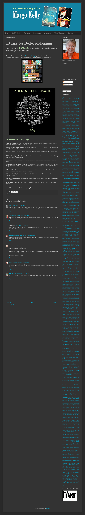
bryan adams (64, 153)
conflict (63, 173)
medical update (76, 295)
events (67, 202)
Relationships (77, 361)
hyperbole (70, 239)
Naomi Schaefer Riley (72, 311)
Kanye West (64, 264)
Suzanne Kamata (76, 404)
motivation (69, 305)
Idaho (66, 241)
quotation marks (69, 354)
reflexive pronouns (68, 361)
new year (66, 320)
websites (63, 453)
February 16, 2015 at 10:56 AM (23, 215)
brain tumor (74, 149)
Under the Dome (65, 443)
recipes (70, 360)
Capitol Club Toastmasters (74, 158)
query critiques (65, 352)
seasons (63, 376)
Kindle (71, 271)
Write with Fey (76, 461)
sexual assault (72, 380)
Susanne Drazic (70, 404)
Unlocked (27, 33)
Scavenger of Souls (72, 373)
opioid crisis (68, 328)
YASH (71, 481)
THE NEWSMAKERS (70, 427)
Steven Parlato (76, 397)
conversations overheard (67, 175)
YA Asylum (69, 479)
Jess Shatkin (73, 258)
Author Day (73, 121)
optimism (71, 328)
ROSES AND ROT (67, 367)
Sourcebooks (72, 390)
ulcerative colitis (68, 441)
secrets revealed (76, 376)
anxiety (70, 115)
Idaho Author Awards (71, 241)
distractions (74, 189)
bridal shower (73, 151)
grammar (77, 221)
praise (75, 341)
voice (78, 448)
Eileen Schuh (67, 195)
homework (68, 234)
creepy (78, 178)
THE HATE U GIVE (74, 421)
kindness (64, 272)
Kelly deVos (77, 267)
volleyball (64, 450)
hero (73, 231)
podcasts (71, 338)
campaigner (71, 156)
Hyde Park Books (65, 239)
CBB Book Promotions (70, 159)
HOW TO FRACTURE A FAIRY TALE (72, 235)
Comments (66, 84)
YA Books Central (74, 479)
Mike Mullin (76, 301)
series (68, 380)
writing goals (71, 471)
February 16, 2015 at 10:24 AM (21, 205)
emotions (72, 199)
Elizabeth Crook (68, 198)
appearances (65, 117)
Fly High (77, 212)
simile (69, 384)
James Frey (67, 254)
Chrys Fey (70, 166)
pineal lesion (66, 337)
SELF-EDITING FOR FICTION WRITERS (70, 377)
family (66, 205)
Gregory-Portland (73, 224)
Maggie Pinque (73, 288)
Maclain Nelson (68, 288)
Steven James (71, 397)
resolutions (71, 364)
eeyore (63, 195)
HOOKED (74, 234)
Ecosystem (77, 192)
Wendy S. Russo (67, 454)
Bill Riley (71, 132)
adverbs (68, 105)
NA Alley (67, 310)
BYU (65, 155)
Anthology (75, 114)
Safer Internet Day (70, 368)
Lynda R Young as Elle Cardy (15, 235)
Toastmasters (71, 437)
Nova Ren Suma (68, 322)
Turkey (70, 440)
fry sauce (70, 215)
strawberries (64, 401)
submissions (76, 401)
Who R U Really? (16, 33)
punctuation (64, 351)
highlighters (71, 232)
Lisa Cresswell (68, 282)
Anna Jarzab (77, 112)
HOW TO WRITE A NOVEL (73, 238)
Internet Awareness (76, 251)
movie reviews (74, 305)
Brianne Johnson (67, 151)
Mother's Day (77, 304)
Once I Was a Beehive (75, 324)
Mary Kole (71, 294)
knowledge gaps (72, 272)
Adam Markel (76, 102)
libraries (67, 281)
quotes (74, 354)
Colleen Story (71, 169)
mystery (70, 308)
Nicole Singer (64, 321)
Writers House (68, 467)
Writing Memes (73, 472)
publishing (69, 350)
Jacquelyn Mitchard (73, 252)
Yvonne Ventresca (76, 482)
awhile (76, 124)
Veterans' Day (64, 448)
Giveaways (67, 219)
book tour (64, 146)
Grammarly (64, 222)
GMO (71, 219)
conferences (76, 172)
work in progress (72, 460)
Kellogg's (67, 267)
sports (67, 393)
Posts (65, 82)
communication (65, 172)
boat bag (69, 138)
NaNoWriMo (64, 311)
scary (67, 373)
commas (77, 171)
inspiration (73, 250)
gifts (76, 218)
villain (71, 448)
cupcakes (77, 181)
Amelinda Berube (76, 109)
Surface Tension (65, 403)
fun (78, 215)
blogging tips (11, 193)
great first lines (76, 222)
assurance (77, 118)
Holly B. (64, 234)
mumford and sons (68, 307)
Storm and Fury (65, 400)
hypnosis (73, 239)
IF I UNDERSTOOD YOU (74, 245)
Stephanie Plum (70, 396)
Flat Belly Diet (74, 211)
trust (78, 438)
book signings (71, 145)
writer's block (65, 464)
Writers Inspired (76, 467)
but (72, 153)
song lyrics (67, 388)
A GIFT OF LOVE (69, 98)
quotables (64, 354)
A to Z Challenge (73, 101)
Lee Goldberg (67, 278)
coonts (73, 175)
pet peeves (75, 335)
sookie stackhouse (73, 388)
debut (69, 188)
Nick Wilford (12, 205)
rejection (73, 361)
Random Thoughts (69, 357)
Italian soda (64, 252)
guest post (67, 225)
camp (68, 156)
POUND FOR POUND (70, 341)
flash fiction (69, 211)
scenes (78, 373)
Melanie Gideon (65, 297)
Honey (71, 234)
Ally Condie (68, 108)
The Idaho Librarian (74, 423)
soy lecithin (77, 390)
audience (75, 119)
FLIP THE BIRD (65, 212)
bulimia (70, 153)
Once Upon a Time (66, 325)
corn (75, 175)
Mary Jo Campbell (65, 294)
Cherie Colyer (64, 163)
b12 (78, 124)
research (67, 364)
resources (74, 364)
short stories (72, 383)
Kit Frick (67, 272)
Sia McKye (77, 383)
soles (63, 387)
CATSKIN (64, 159)
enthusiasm (67, 201)
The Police (69, 428)
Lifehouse (71, 281)
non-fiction (71, 321)
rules (63, 368)
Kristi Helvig (77, 272)
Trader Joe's (72, 438)
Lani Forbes (70, 274)
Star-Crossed (77, 394)
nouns (63, 322)
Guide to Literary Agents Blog (74, 225)
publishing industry (75, 350)
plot (68, 338)
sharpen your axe (65, 381)
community (71, 172)
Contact (70, 33)
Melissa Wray (69, 298)
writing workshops (74, 475)
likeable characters (76, 281)
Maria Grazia (64, 291)
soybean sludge (65, 391)
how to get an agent (66, 237)
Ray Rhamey (64, 358)
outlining (63, 331)
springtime (75, 393)
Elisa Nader (64, 196)
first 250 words (69, 209)
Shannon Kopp (76, 380)
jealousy (66, 257)
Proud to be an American (66, 347)
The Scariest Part (74, 430)
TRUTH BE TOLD (65, 440)
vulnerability (72, 450)
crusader (73, 181)
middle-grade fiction (70, 301)
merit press (76, 300)
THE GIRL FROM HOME (74, 420)
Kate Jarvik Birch (74, 265)
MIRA (75, 302)
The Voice (72, 433)
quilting (77, 352)
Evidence (70, 202)
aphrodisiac (73, 115)
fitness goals (64, 211)
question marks (72, 352)
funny (63, 216)
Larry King (75, 274)
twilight (74, 440)
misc (78, 303)
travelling (75, 438)
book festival (74, 141)
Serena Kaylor (64, 380)
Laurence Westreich (72, 275)
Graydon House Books (70, 222)
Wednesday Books (72, 453)
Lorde (63, 287)
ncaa (76, 317)
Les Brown (77, 278)
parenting (64, 334)
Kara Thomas (69, 264)
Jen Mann (70, 257)
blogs (16, 193)
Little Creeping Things (69, 284)
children (69, 163)
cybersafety (68, 182)
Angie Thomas (67, 112)
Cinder (63, 168)
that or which (70, 411)
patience (77, 334)
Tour (68, 438)
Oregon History (76, 328)
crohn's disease (65, 181)
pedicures (64, 335)
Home (32, 302)
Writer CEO (70, 463)
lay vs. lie (77, 275)
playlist (66, 338)
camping (75, 156)
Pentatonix (71, 335)
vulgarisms (68, 450)
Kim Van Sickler (12, 273)
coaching (66, 169)
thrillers (77, 434)
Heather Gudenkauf (68, 231)
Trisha (10, 245)
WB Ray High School (75, 451)
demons (72, 188)
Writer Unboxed (76, 463)
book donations (68, 141)
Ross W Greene (73, 367)
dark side (67, 184)
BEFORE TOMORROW (70, 128)
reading (67, 360)
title (68, 437)
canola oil (67, 158)
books (77, 146)
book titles (77, 145)
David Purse (69, 185)
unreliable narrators (75, 444)
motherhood (64, 305)
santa (78, 368)
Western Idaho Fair (73, 454)
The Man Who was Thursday (71, 424)
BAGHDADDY (65, 125)
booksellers (64, 148)
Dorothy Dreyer (65, 192)
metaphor (64, 301)
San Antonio (75, 368)
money (67, 304)
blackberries (77, 134)
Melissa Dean (76, 297)
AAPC (66, 102)
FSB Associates (75, 215)
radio (67, 355)
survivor (75, 403)
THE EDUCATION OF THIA (70, 414)
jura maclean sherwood (69, 262)
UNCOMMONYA (20, 193)
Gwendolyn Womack (66, 227)
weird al (77, 453)
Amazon (64, 109)
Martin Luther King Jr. (70, 292)
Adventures (64, 105)
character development (67, 161)
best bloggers (71, 129)
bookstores (73, 148)
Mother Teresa (71, 304)
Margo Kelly (76, 290)
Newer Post (8, 302)
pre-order (77, 341)
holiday (77, 232)
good (63, 221)
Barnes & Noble (76, 125)
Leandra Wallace (13, 262)
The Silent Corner (76, 431)
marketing (64, 292)
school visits (70, 374)
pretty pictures (71, 344)
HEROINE (75, 231)
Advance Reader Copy (74, 104)
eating (73, 192)
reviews (78, 364)
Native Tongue (65, 317)
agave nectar (72, 105)
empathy (76, 199)
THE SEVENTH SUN (69, 431)
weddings (67, 453)
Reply (10, 210)
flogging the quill (72, 212)
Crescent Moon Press (65, 179)
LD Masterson (64, 277)
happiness (68, 228)
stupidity (72, 401)
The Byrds (75, 411)
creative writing (74, 178)
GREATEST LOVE (66, 224)
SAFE (66, 368)
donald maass (76, 191)
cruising (70, 181)
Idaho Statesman (71, 244)
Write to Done (70, 461)
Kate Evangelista (67, 265)
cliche (77, 168)
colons (78, 169)
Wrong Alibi (72, 478)
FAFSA (63, 205)
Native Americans (76, 315)
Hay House (72, 229)
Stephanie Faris (12, 215)
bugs (68, 153)
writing (64, 469)
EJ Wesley (72, 195)
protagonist (77, 345)
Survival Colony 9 (71, 403)
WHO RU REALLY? (66, 457)
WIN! (78, 457)
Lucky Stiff (69, 287)
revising (64, 366)
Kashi (72, 264)
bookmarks (69, 146)
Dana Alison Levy (76, 182)
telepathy (73, 408)
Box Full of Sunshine (68, 149)
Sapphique (64, 370)
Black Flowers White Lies (70, 134)
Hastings (66, 229)
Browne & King (76, 152)
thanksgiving (64, 411)
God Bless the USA (76, 219)
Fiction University (65, 208)
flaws (78, 211)
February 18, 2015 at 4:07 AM (23, 273)
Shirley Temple (67, 383)
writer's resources (72, 466)
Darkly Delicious (72, 184)
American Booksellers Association (68, 111)
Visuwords (74, 448)
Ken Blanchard (70, 268)
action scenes (71, 102)
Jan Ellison (72, 254)
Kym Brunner (65, 274)
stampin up (73, 394)
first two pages (76, 209)
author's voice (69, 122)
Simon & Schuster (73, 384)
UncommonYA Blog (30, 56)
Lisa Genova (74, 282)
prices (76, 344)
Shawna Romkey (72, 381)
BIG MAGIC (67, 132)
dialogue (64, 189)
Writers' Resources (59, 33)
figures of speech (71, 208)
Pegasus (67, 335)
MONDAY (64, 304)
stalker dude (69, 394)
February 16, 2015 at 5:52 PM (29, 235)
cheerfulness (71, 162)
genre (69, 218)
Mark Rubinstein (76, 291)
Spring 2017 (71, 393)
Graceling (72, 221)
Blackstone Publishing (66, 135)
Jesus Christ (77, 258)
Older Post (55, 302)
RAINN (70, 355)
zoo (63, 485)
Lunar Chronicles (74, 287)
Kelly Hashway (65, 268)
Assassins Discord (72, 118)
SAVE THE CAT (75, 370)
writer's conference (72, 464)
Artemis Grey (76, 117)
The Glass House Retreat (66, 421)
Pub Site (77, 347)
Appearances (47, 33)
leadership (69, 277)
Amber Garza (69, 109)
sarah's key (69, 370)
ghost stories (73, 218)
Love (66, 287)
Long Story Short (76, 285)
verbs (78, 447)
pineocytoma (71, 337)
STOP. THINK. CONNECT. (73, 398)
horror (78, 234)
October (72, 322)
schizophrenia (64, 374)
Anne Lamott (64, 114)
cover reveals (65, 178)
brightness (77, 151)
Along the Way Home (75, 108)
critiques (77, 179)
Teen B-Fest (75, 407)
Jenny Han (69, 258)
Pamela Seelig (73, 331)
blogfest (64, 137)
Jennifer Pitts (64, 258)
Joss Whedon (77, 261)
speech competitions (72, 391)
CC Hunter (77, 159)
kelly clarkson (72, 267)
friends (67, 215)
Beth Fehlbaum (66, 131)
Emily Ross (64, 199)
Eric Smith (75, 201)
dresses (70, 192)
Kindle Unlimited (76, 271)
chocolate (73, 163)
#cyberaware (65, 97)
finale (75, 208)
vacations (77, 445)
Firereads (64, 209)
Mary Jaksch (77, 292)
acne (68, 102)
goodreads (67, 221)
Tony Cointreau (76, 437)
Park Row (68, 334)
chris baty (77, 163)
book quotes (68, 143)
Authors (73, 122)
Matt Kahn (76, 294)
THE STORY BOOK (66, 433)
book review (73, 143)
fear (66, 206)
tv (72, 440)
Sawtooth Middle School (67, 371)
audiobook (67, 121)
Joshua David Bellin (70, 261)
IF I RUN (67, 245)
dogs (63, 191)
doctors (78, 189)
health (75, 229)
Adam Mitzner (65, 104)
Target (67, 407)
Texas (78, 410)
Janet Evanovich (74, 255)
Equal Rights (71, 201)
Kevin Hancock (76, 268)
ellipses (78, 198)
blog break (77, 135)
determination (77, 188)
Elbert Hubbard (76, 195)
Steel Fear (64, 396)
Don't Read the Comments (69, 191)
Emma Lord (69, 199)
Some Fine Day (67, 387)
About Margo (37, 33)
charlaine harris (65, 162)
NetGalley (73, 318)
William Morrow (74, 457)
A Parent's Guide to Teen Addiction (72, 99)
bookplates (73, 146)
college (75, 169)
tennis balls (77, 408)
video (69, 448)
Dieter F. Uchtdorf (69, 189)
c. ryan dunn (75, 155)
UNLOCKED (68, 444)
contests (68, 173)
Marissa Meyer (70, 291)
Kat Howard (76, 264)
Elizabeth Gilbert (73, 198)
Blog (6, 33)
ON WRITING (68, 324)
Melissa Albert (71, 297)
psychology (74, 347)
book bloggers (74, 139)
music (68, 308)
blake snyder (72, 135)
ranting (73, 357)
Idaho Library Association (72, 242)
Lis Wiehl (64, 282)
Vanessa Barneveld (65, 447)
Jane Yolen (69, 255)
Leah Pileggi (74, 277)
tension (63, 410)
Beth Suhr (71, 131)
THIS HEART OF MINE (71, 434)
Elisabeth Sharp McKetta (72, 196)
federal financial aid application (72, 206)
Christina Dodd (72, 165)
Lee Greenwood (72, 278)
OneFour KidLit (73, 325)
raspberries (77, 357)
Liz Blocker (68, 285)
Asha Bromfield (65, 118)
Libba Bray (64, 281)
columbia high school (72, 171)
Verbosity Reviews (73, 447)
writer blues (64, 463)
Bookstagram (69, 148)
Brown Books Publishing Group (67, 152)
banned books (70, 125)
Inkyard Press (67, 248)
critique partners (73, 179)
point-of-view (64, 340)
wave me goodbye (69, 451)
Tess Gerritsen (74, 410)
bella (76, 128)
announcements (70, 114)
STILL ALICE (64, 398)
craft (69, 178)
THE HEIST (69, 423)
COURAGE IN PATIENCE (74, 176)
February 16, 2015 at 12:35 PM (21, 225)
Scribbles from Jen (76, 374)
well (63, 454)
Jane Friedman (76, 254)
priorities (66, 345)
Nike (68, 321)
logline (71, 285)
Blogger (48, 508)
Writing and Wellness (71, 469)
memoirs (73, 298)
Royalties (77, 367)
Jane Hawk (64, 255)
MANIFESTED (69, 290)
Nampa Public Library (74, 310)
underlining (72, 443)
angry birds (73, 112)
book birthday (68, 139)
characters (74, 161)
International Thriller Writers (67, 251)
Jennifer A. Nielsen (75, 257)
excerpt (73, 202)
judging (63, 262)
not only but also (76, 321)
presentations (65, 344)
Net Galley (68, 318)
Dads (72, 182)
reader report (70, 358)
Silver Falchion (64, 384)
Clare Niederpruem (68, 168)
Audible (72, 119)
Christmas (77, 165)
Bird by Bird (75, 132)
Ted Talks (70, 407)
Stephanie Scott (76, 396)
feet (78, 206)
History (74, 232)
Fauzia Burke (74, 205)
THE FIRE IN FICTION (71, 418)
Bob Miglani (73, 138)
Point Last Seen (76, 338)
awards (71, 124)
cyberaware (64, 182)
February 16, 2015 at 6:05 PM (19, 245)
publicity (72, 348)
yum (71, 482)
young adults (65, 482)
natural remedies (72, 317)
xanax (76, 478)
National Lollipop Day (68, 315)
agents (75, 105)
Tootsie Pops (64, 438)
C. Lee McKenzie (69, 155)
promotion (73, 345)
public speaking (66, 348)
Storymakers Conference (74, 400)
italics (68, 252)
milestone (64, 302)
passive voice (73, 334)
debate (67, 186)
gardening (73, 216)
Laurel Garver (66, 275)
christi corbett (65, 165)
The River (69, 430)
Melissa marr (64, 298)
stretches (68, 401)
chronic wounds (65, 166)
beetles (63, 128)
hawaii (69, 229)
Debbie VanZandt (72, 186)
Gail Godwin (68, 216)
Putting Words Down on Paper (72, 351)
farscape (70, 205)
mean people (71, 295)
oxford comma (68, 331)
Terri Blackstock (68, 410)
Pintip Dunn (75, 337)
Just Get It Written (76, 262)
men (76, 298)
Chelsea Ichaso (76, 162)
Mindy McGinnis (69, 302)
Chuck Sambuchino (76, 166)
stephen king (65, 397)
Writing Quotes (69, 473)
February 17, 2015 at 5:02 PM (23, 262)
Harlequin (71, 228)
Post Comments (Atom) (16, 304)
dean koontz (74, 185)
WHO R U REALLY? (73, 456)
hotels (63, 235)
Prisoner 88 (70, 345)
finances (77, 208)
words (66, 460)
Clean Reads (73, 168)
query (78, 351)
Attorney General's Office (66, 119)
